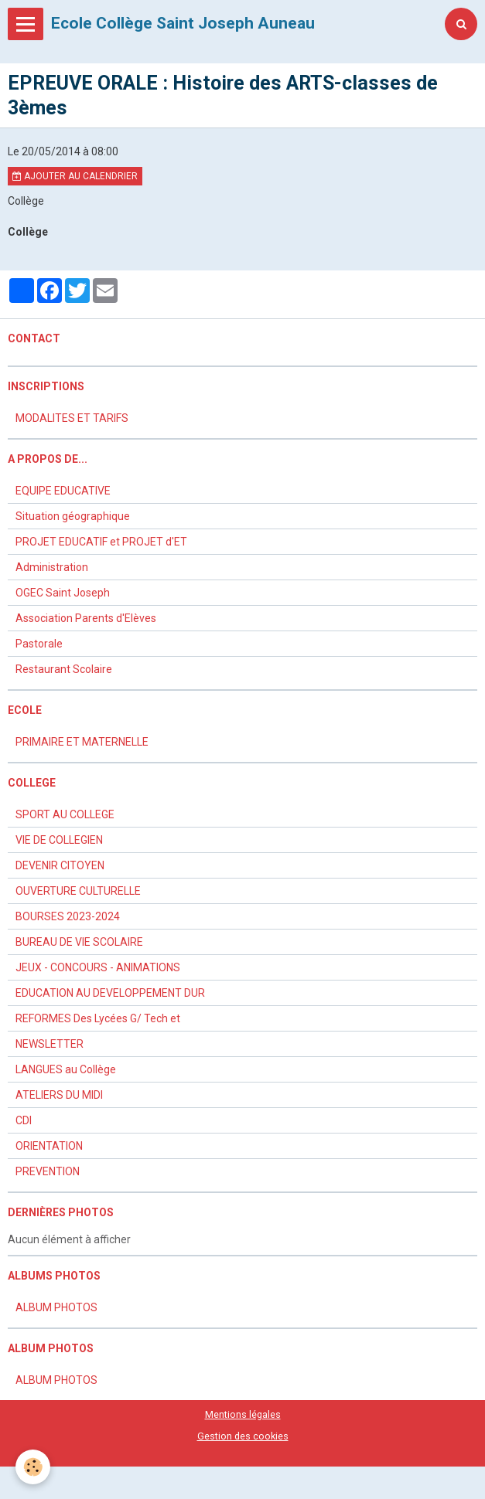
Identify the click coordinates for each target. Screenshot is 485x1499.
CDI (23, 1120)
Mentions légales (243, 1414)
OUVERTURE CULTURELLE (78, 891)
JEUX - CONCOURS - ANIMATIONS (97, 967)
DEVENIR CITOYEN (59, 865)
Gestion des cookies (243, 1436)
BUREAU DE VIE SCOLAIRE (79, 942)
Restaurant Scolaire (63, 669)
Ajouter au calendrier (75, 176)
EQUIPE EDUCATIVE (63, 490)
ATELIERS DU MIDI (59, 1095)
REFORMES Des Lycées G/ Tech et (97, 1018)
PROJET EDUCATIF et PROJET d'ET (101, 541)
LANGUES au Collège (65, 1069)
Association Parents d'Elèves (85, 618)
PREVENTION (47, 1171)
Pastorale (39, 643)
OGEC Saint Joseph (62, 592)
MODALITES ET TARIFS (71, 418)
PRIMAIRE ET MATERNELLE (82, 742)
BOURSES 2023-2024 (67, 916)
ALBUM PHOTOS (56, 1307)
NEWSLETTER (49, 1044)
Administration (51, 567)
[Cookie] (32, 1467)
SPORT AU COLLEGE (64, 814)
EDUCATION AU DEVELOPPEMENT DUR (110, 993)
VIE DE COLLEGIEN (59, 840)
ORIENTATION (49, 1146)
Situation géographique (72, 516)
